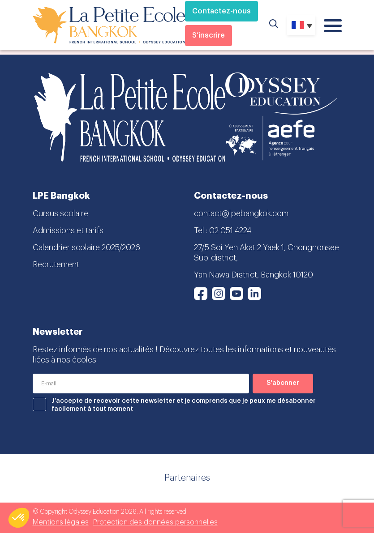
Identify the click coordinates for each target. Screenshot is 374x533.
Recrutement (56, 264)
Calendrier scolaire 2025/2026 (86, 247)
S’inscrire (208, 35)
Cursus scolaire (60, 213)
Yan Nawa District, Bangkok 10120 (253, 275)
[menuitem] (301, 25)
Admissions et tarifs (68, 230)
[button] (19, 518)
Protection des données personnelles (155, 522)
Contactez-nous (221, 11)
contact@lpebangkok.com (241, 213)
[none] (301, 25)
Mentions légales (61, 522)
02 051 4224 (230, 230)
